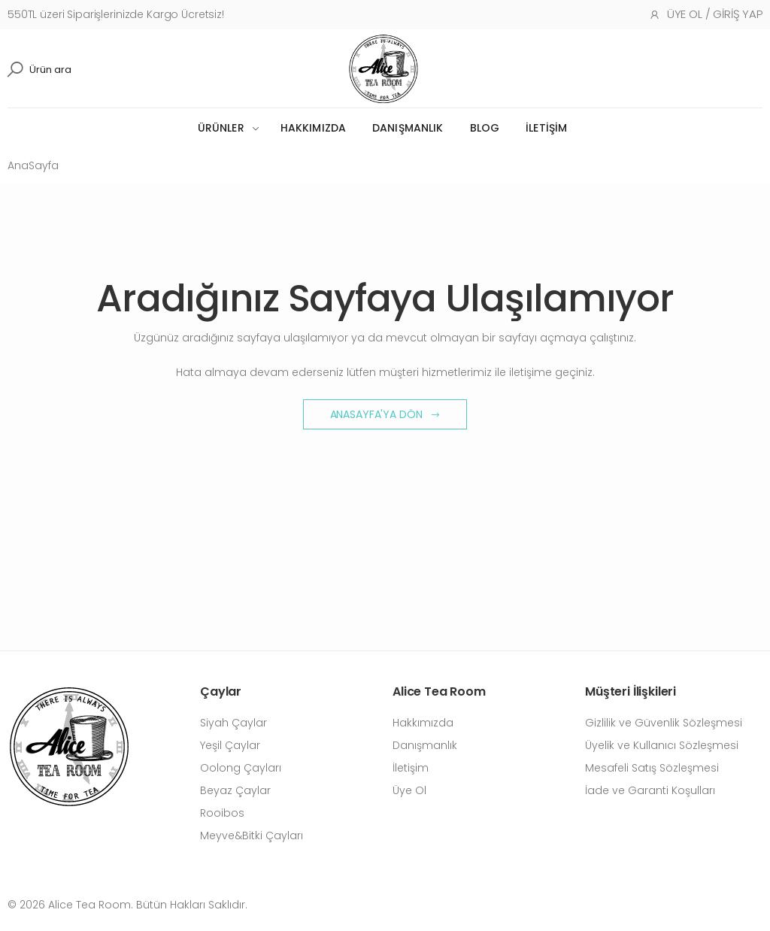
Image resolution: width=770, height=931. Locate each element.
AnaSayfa (33, 165)
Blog (485, 127)
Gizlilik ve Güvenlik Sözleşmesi (663, 722)
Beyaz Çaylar (235, 790)
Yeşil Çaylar (230, 745)
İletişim (546, 127)
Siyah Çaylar (233, 722)
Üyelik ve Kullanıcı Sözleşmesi (661, 745)
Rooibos (222, 812)
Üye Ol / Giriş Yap (705, 14)
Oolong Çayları (240, 767)
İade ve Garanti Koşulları (650, 790)
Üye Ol (409, 790)
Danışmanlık (408, 127)
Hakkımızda (313, 127)
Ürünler (221, 127)
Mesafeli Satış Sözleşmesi (652, 767)
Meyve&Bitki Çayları (251, 835)
